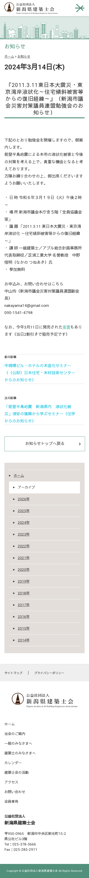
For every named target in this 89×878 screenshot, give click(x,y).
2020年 (24, 570)
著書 (66, 327)
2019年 (24, 581)
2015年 (24, 628)
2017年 (24, 605)
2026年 (24, 499)
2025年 (24, 511)
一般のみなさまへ (18, 744)
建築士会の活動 (16, 773)
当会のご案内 (14, 734)
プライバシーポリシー (49, 673)
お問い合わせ (14, 792)
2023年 (24, 534)
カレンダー (13, 763)
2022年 (24, 546)
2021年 (24, 558)
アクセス (11, 782)
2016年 (24, 617)
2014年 (24, 640)
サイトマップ (13, 673)
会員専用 (11, 802)
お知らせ (23, 56)
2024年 (24, 523)
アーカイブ (26, 487)
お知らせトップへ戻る (44, 443)
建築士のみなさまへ (20, 753)
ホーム (9, 56)
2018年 (24, 593)
